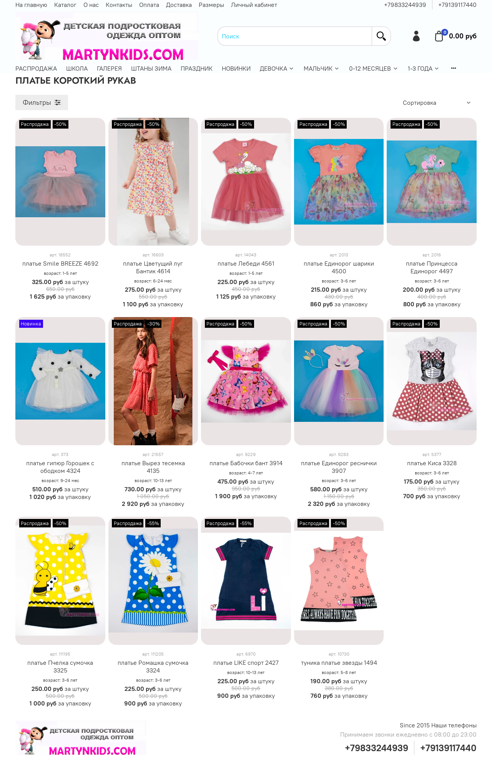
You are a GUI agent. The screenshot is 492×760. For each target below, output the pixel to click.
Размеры (211, 4)
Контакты (119, 4)
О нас (91, 4)
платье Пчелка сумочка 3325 (60, 666)
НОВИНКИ (236, 68)
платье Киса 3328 (432, 463)
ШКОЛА (77, 68)
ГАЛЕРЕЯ (109, 68)
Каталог (65, 4)
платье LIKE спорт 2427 (246, 662)
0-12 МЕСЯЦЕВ (373, 68)
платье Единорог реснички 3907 (339, 466)
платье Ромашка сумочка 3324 (153, 666)
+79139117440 (457, 4)
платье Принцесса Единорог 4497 (431, 267)
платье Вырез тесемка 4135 (153, 466)
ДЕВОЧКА (277, 68)
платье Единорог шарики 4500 (339, 267)
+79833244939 (405, 4)
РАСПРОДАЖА (36, 68)
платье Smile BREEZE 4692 (60, 263)
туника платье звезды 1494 (339, 662)
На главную (31, 4)
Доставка (179, 4)
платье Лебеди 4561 (246, 263)
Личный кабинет (254, 4)
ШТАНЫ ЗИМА (151, 68)
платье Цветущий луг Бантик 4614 (153, 267)
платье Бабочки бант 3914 (246, 463)
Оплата (149, 4)
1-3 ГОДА (424, 68)
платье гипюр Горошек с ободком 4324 (60, 466)
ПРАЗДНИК (197, 68)
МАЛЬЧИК (322, 68)
